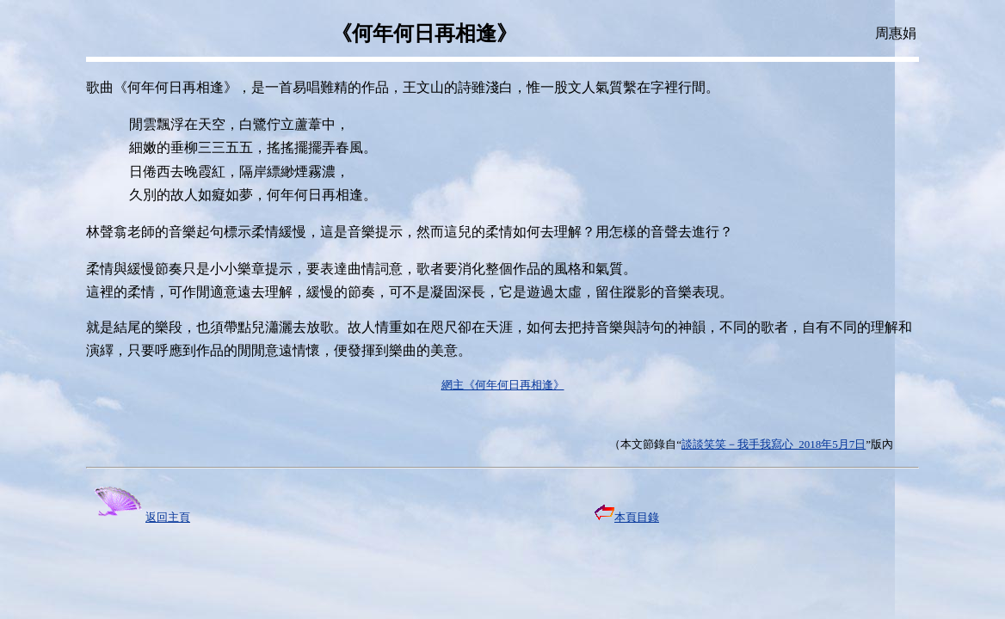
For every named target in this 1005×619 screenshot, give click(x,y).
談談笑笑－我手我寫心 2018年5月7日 (773, 444)
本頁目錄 (627, 517)
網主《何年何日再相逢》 (502, 384)
